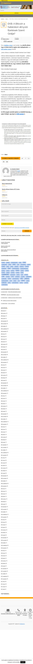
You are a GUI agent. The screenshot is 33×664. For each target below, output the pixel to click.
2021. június (3, 460)
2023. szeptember (4, 390)
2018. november (3, 540)
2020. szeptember (4, 483)
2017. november (3, 571)
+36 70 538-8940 (18, 614)
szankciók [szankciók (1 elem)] (26, 282)
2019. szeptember (4, 514)
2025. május (3, 339)
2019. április (3, 527)
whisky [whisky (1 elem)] (12, 266)
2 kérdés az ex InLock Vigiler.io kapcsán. (15, 297)
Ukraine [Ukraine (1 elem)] (22, 270)
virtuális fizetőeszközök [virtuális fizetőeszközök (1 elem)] (24, 268)
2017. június (3, 584)
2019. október (3, 511)
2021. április (3, 465)
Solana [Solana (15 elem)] (17, 270)
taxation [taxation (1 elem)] (21, 282)
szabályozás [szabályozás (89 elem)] (5, 274)
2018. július (3, 550)
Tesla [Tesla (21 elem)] (24, 262)
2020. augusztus (3, 486)
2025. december (3, 321)
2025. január (3, 349)
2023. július (3, 395)
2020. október (3, 480)
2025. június (3, 336)
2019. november (3, 509)
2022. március (3, 437)
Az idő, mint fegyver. (11, 303)
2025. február (3, 346)
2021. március (3, 468)
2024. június (3, 367)
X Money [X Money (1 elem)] (17, 272)
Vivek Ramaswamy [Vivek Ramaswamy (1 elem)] (16, 278)
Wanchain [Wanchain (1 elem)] (7, 276)
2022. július (3, 426)
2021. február (3, 470)
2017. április (3, 589)
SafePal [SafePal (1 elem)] (29, 264)
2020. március (3, 498)
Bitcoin (7, 18)
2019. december (3, 506)
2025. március (3, 344)
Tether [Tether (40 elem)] (23, 280)
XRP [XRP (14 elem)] (3, 276)
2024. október (3, 357)
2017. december (3, 568)
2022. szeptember (4, 421)
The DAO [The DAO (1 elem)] (22, 276)
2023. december (3, 382)
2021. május (3, 462)
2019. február (3, 532)
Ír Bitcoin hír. (4, 194)
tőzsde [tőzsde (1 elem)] (10, 264)
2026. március (3, 313)
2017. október (3, 573)
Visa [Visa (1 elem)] (18, 264)
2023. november (3, 385)
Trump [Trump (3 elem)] (3, 262)
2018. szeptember (4, 545)
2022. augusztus (3, 424)
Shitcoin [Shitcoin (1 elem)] (8, 272)
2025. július (3, 333)
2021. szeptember (4, 452)
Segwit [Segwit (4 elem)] (3, 266)
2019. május (3, 524)
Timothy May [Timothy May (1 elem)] (4, 278)
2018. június (3, 553)
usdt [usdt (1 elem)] (22, 274)
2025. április (3, 341)
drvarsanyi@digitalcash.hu (8, 613)
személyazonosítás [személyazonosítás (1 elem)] (14, 262)
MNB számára (20, 114)
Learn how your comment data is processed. (21, 227)
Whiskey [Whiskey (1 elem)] (27, 270)
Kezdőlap (2, 18)
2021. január (3, 473)
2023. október (3, 388)
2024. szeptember (4, 359)
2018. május (3, 555)
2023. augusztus (3, 393)
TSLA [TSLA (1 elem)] (11, 280)
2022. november (3, 416)
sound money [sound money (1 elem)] (13, 274)
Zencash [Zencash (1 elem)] (26, 274)
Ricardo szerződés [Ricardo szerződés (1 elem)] (5, 280)
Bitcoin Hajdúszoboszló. (7, 183)
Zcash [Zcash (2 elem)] (12, 276)
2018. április (3, 558)
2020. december (3, 475)
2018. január (3, 565)
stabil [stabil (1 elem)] (20, 262)
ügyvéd (18, 170)
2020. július (3, 488)
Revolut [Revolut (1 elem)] (3, 270)
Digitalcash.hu (22, 623)
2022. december (3, 413)
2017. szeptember (4, 576)
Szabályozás (9, 41)
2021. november (3, 447)
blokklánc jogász (8, 45)
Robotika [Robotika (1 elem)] (8, 262)
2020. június (3, 491)
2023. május (3, 400)
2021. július (3, 457)
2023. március (3, 406)
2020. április (3, 496)
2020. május (3, 493)
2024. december (3, 351)
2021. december (3, 444)
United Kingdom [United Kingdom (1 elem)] (4, 284)
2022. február (3, 439)
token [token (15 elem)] (9, 268)
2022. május (3, 431)
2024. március (3, 375)
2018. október (3, 542)
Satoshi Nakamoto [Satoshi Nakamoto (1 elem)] (15, 282)
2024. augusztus (3, 362)
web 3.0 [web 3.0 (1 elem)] (8, 270)
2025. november (3, 323)
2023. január (3, 411)
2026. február (3, 315)
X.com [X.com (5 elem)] (3, 272)
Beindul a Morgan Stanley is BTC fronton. (11, 189)
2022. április (3, 434)
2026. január (3, 318)
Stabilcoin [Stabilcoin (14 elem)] (27, 278)
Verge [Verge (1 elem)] (8, 266)
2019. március (3, 529)
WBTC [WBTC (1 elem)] (9, 282)
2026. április (3, 310)
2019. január (3, 535)
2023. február (3, 408)
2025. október (3, 326)
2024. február (3, 377)
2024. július (3, 364)
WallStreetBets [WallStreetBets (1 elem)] (29, 276)
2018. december (3, 537)
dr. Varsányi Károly (14, 169)
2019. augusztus (3, 517)
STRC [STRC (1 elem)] (22, 272)
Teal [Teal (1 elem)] (18, 280)
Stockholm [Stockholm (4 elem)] (4, 268)
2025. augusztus (3, 331)
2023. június (3, 398)
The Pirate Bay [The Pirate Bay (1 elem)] (23, 264)
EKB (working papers (6, 49)
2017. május (3, 586)
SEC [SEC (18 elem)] (22, 278)
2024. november (3, 354)
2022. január (3, 442)
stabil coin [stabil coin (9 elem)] (4, 282)
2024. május (3, 370)
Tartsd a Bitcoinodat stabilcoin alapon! (14, 291)
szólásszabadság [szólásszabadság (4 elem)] (16, 268)
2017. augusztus (3, 578)
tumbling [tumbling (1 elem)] (12, 270)
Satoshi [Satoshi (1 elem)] (28, 280)
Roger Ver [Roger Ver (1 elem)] (21, 266)
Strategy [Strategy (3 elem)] (27, 266)
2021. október (3, 449)
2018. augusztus (3, 547)
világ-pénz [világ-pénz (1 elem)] (16, 266)
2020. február (3, 501)
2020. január (3, 504)
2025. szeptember (4, 328)
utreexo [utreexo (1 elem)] (18, 274)
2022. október (3, 419)
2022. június (3, 429)
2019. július (3, 519)
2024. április (3, 372)
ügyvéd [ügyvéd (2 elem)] (9, 278)
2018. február (3, 563)
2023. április (3, 403)
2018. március (3, 560)
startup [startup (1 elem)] (15, 280)
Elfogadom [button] (23, 662)
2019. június (3, 522)
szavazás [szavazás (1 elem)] (12, 272)
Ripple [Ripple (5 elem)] (14, 264)
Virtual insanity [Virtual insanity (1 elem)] (4, 264)
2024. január (3, 380)
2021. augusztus (3, 455)
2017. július (3, 581)
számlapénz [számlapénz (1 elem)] (17, 276)
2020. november (3, 478)
